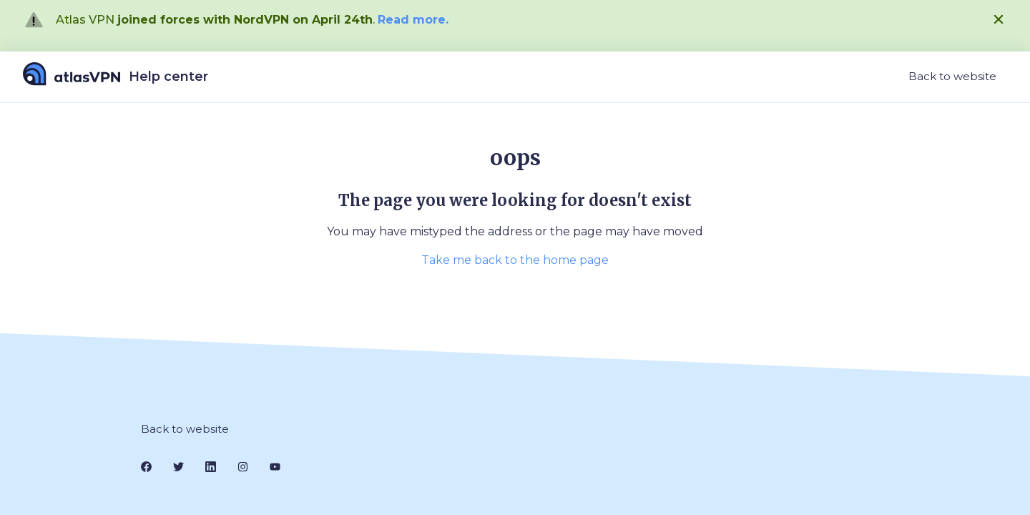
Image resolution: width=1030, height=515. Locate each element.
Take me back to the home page (515, 260)
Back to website (952, 76)
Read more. (413, 19)
